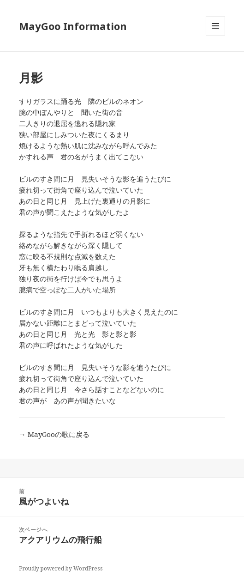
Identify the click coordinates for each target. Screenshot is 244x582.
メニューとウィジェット (215, 35)
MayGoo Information (73, 26)
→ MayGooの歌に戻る (54, 434)
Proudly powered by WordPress (61, 568)
